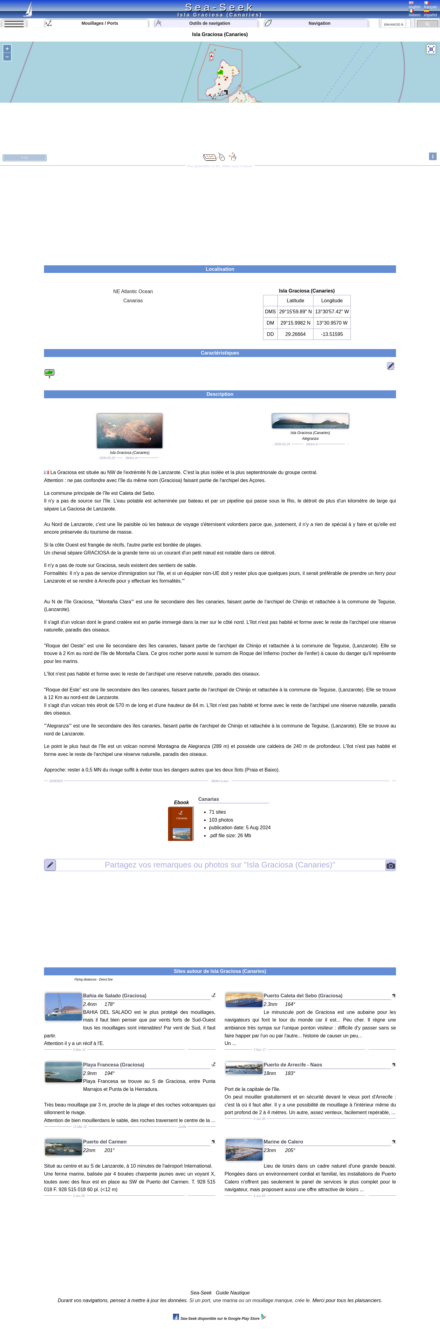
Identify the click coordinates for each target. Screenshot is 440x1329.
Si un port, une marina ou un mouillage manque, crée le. (250, 1300)
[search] (393, 24)
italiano (414, 13)
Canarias (133, 300)
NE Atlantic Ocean (133, 291)
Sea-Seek (220, 7)
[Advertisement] (220, 213)
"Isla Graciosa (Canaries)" (220, 864)
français (430, 5)
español (430, 13)
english (414, 5)
